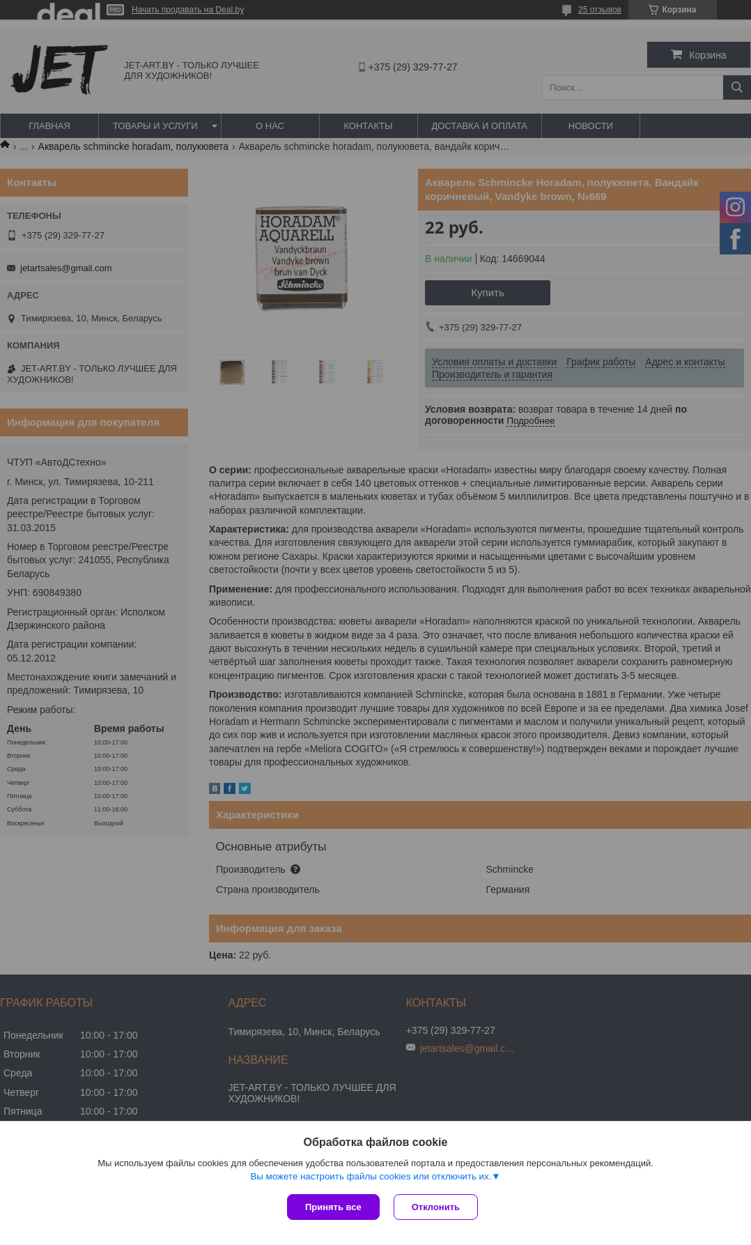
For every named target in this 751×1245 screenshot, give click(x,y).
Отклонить (436, 1207)
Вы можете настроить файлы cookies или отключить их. (370, 1176)
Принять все (333, 1207)
